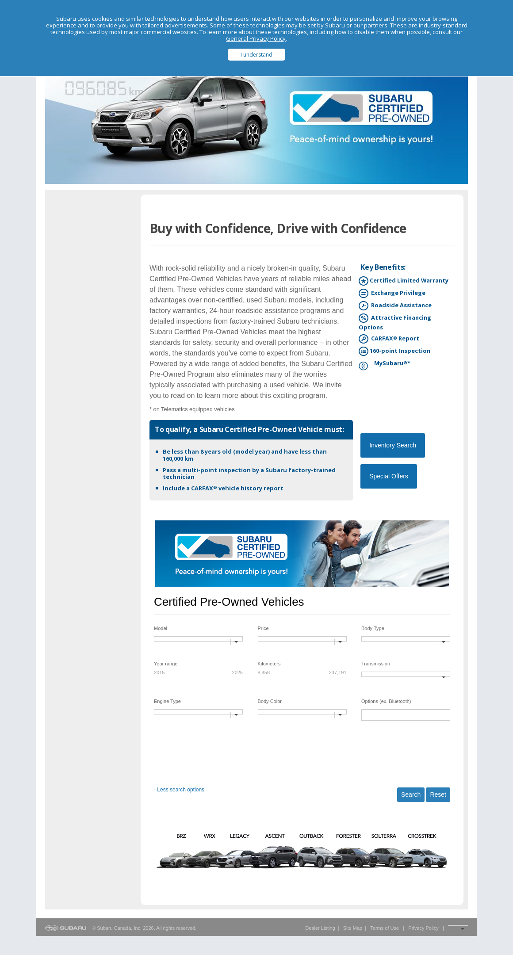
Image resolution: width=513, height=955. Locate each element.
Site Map (352, 928)
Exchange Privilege (392, 293)
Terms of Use (384, 928)
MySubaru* (384, 363)
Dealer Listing (320, 928)
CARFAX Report (389, 339)
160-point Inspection (394, 351)
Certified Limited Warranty (403, 281)
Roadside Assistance (395, 305)
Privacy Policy (423, 928)
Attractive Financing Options (395, 322)
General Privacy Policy (256, 38)
